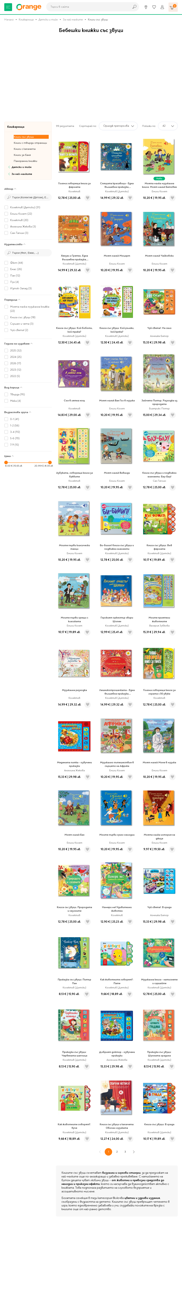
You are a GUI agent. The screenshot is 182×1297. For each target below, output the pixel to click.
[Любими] (154, 7)
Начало (9, 19)
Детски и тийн (48, 19)
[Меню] (8, 7)
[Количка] (173, 7)
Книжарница (26, 19)
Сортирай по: (88, 126)
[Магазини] (146, 7)
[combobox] (87, 6)
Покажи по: (149, 126)
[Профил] (162, 7)
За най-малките (73, 19)
